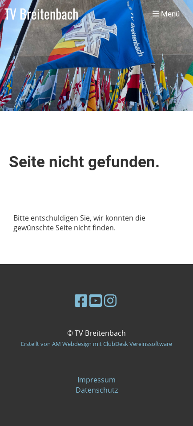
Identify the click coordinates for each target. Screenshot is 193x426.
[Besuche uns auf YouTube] (95, 300)
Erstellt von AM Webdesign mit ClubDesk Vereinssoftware (96, 344)
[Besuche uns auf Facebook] (81, 300)
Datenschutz (97, 390)
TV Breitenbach (41, 14)
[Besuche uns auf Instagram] (110, 300)
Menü (166, 13)
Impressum (96, 380)
